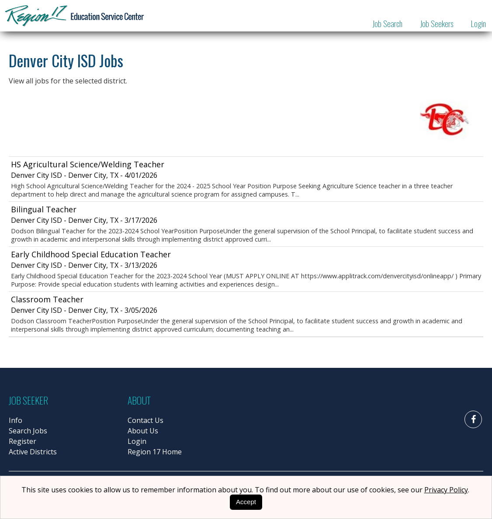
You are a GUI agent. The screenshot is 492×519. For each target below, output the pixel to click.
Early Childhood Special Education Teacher (91, 254)
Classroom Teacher (47, 299)
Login (478, 23)
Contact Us (145, 420)
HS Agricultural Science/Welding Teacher (87, 164)
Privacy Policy (446, 490)
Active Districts (33, 452)
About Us (143, 431)
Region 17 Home (155, 452)
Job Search (387, 23)
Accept (246, 501)
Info (15, 420)
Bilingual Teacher (43, 209)
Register (22, 441)
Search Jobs (28, 431)
